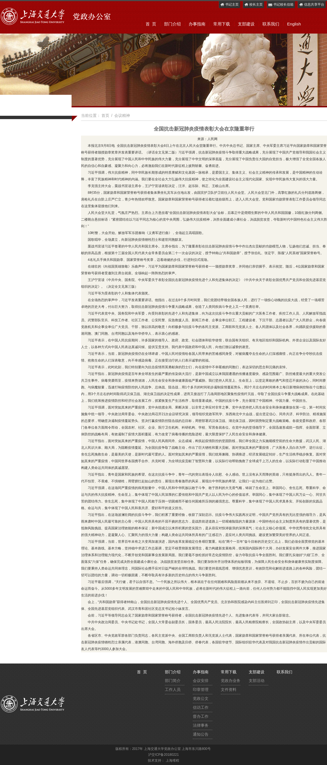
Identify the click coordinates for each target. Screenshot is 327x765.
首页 (105, 115)
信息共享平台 (311, 5)
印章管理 (200, 689)
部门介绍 (172, 24)
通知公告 (200, 734)
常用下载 (221, 24)
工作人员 (173, 689)
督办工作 (200, 716)
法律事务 (200, 725)
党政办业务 (230, 680)
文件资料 (228, 689)
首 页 (151, 24)
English (294, 24)
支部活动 (256, 680)
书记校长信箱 (280, 5)
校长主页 (253, 5)
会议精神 (122, 115)
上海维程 (172, 760)
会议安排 (200, 680)
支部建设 (246, 24)
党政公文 (200, 698)
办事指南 (197, 24)
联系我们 (270, 24)
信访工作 (200, 707)
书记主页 (229, 5)
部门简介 (173, 680)
